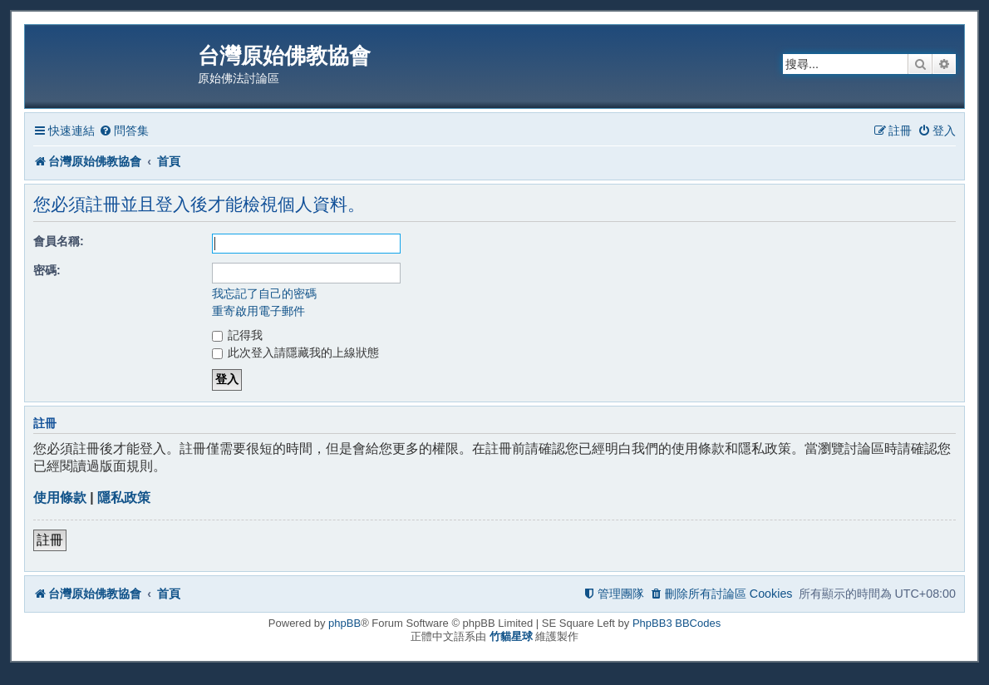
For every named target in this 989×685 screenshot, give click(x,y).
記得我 (237, 335)
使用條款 (59, 497)
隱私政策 (123, 497)
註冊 (50, 540)
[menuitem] (124, 131)
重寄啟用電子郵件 (258, 311)
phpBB (344, 623)
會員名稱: (58, 241)
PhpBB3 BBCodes (676, 623)
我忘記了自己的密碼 (264, 293)
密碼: (47, 270)
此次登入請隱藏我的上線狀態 (296, 352)
